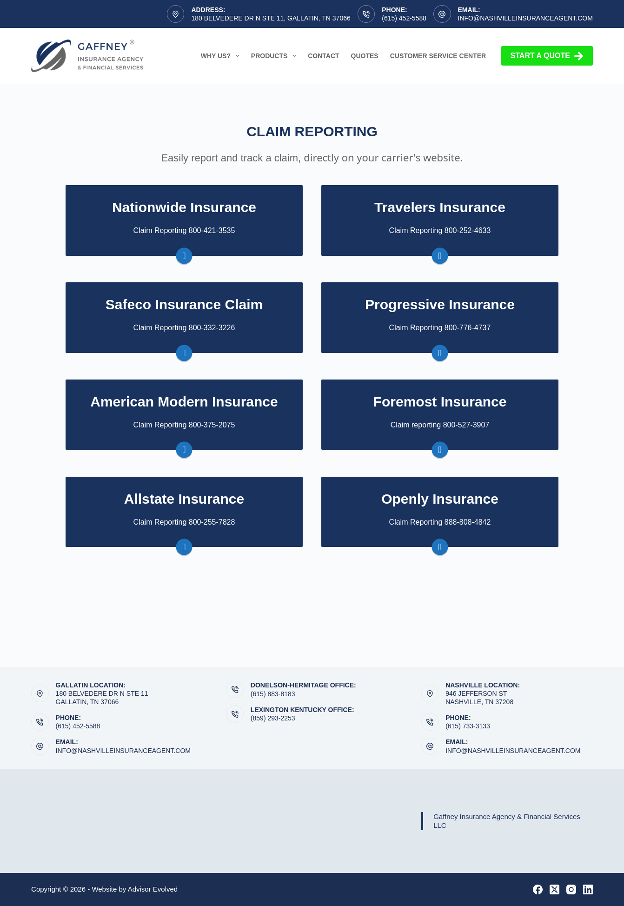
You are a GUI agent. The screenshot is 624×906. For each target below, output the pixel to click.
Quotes (364, 56)
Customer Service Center (438, 56)
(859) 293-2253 (273, 718)
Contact (323, 56)
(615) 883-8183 (273, 694)
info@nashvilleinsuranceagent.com (525, 18)
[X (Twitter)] (554, 889)
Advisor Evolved (153, 889)
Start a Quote (547, 56)
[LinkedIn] (588, 889)
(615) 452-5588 (404, 18)
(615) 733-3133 (467, 726)
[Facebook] (538, 889)
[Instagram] (571, 889)
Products (275, 55)
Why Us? (222, 55)
